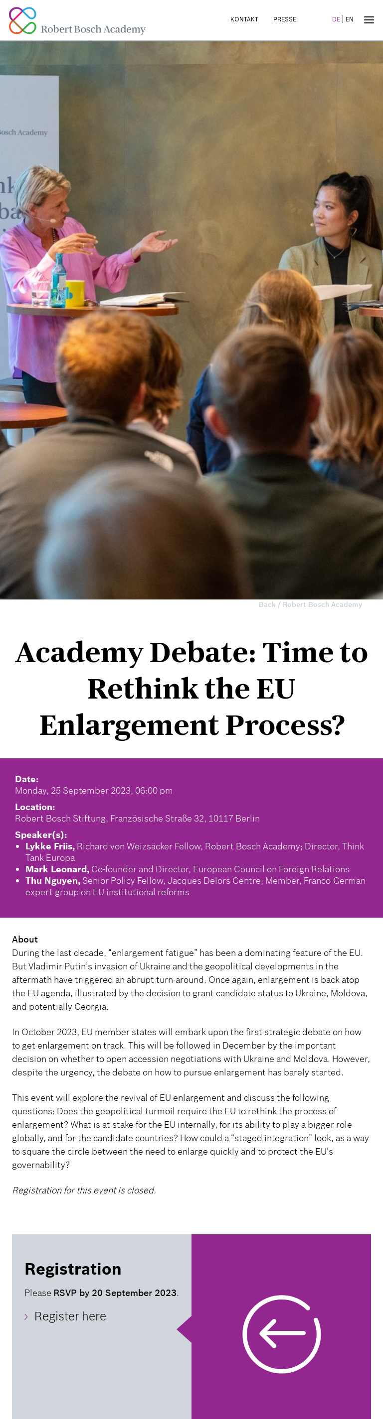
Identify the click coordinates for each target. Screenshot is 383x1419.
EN (350, 19)
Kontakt (244, 19)
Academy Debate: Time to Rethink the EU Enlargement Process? (191, 688)
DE (336, 19)
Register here (70, 1316)
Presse (284, 19)
